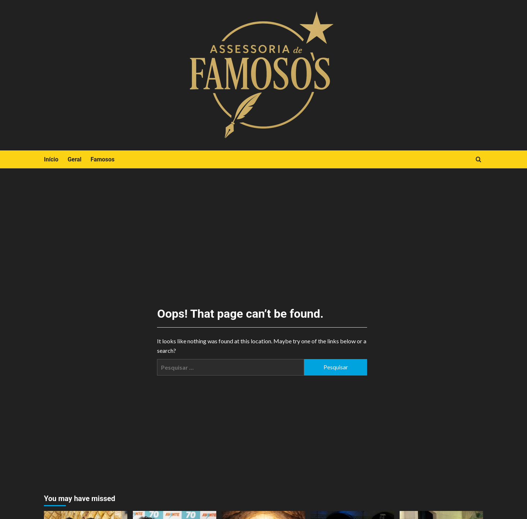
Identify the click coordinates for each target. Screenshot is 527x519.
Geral (75, 159)
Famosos (103, 159)
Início (51, 159)
